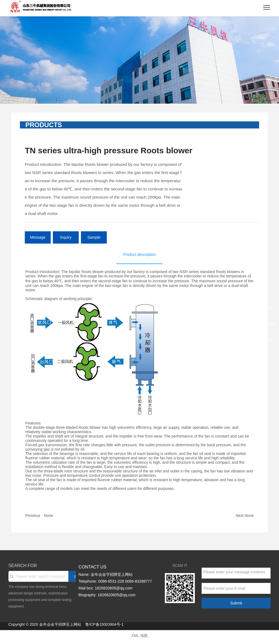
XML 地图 (139, 635)
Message (38, 237)
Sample (93, 237)
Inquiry (65, 237)
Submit (236, 603)
